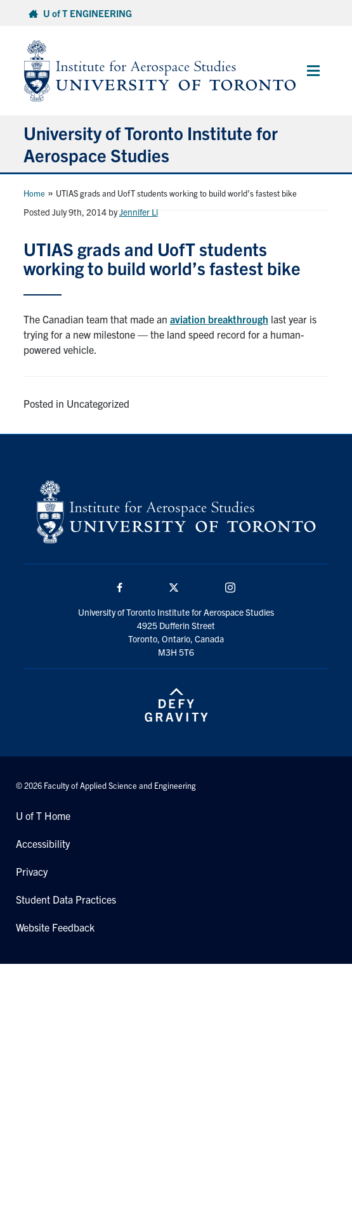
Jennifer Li (138, 212)
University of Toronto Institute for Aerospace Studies (150, 143)
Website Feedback (55, 927)
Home (34, 193)
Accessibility (43, 843)
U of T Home (43, 815)
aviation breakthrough (219, 319)
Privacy (32, 871)
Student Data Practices (66, 899)
